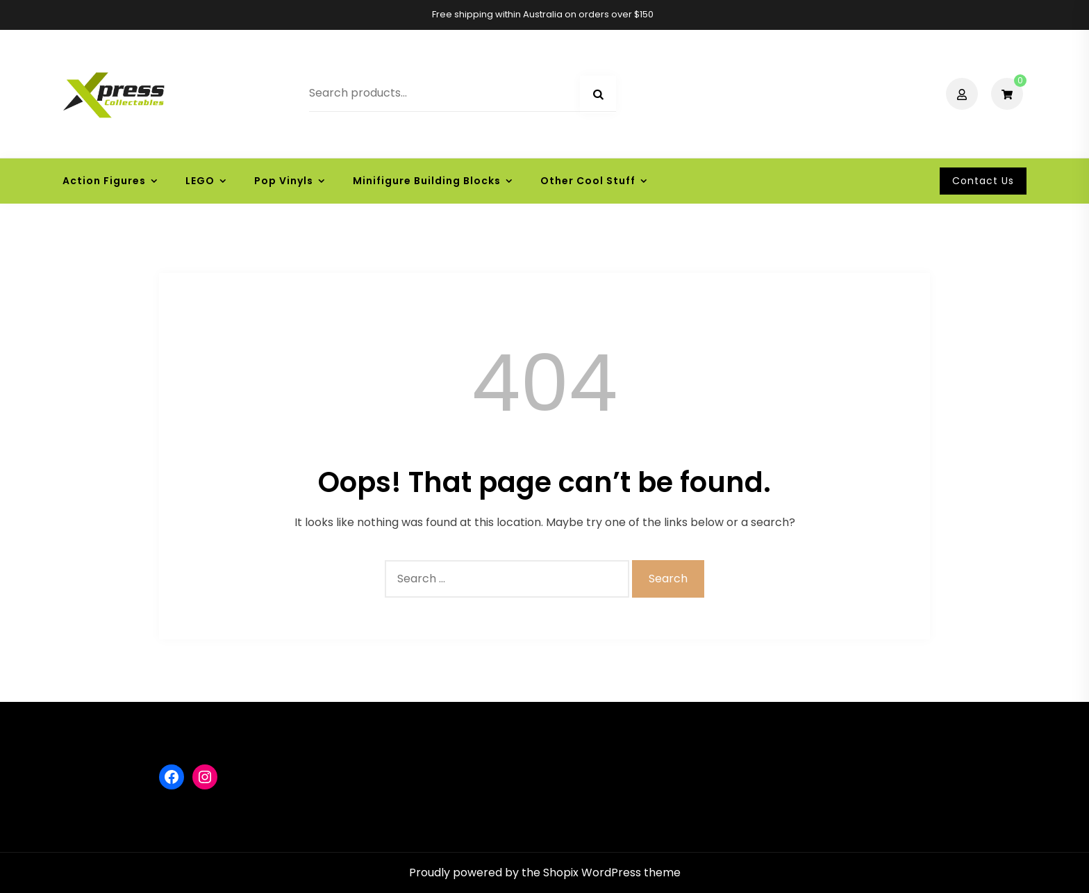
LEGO (200, 181)
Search (598, 94)
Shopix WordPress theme (612, 872)
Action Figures (104, 181)
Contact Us (983, 181)
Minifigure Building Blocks (427, 181)
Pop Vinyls (283, 181)
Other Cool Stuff (587, 181)
